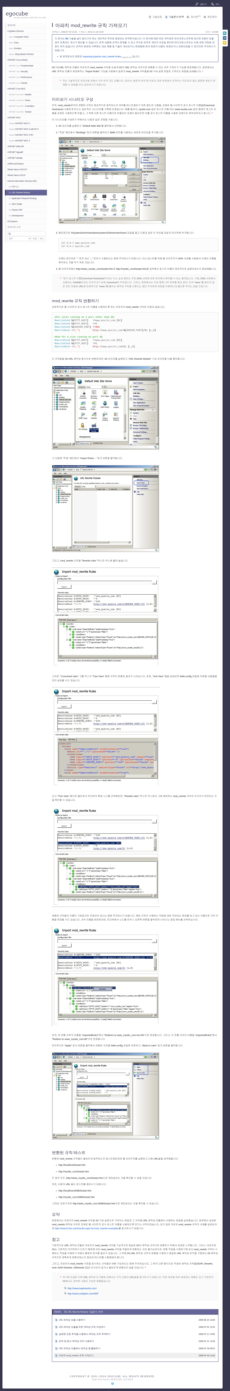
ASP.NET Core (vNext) (17, 60)
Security (18, 71)
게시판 (195, 16)
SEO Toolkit (15, 204)
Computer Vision (19, 37)
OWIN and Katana (15, 163)
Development (16, 215)
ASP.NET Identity (14, 158)
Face (13, 42)
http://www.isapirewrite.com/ (82, 1288)
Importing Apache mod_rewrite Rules (102, 56)
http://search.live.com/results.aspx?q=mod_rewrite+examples (87, 1228)
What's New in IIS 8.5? (17, 169)
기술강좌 (157, 16)
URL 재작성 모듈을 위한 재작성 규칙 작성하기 (82, 1326)
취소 (42, 239)
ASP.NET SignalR (15, 152)
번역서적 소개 (13, 227)
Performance (20, 77)
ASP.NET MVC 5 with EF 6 (24, 129)
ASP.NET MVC (14, 117)
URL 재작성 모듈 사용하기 (72, 1319)
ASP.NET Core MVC (16, 88)
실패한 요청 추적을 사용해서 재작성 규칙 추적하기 (85, 1333)
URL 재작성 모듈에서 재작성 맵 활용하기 (79, 1348)
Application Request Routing (22, 198)
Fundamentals (21, 65)
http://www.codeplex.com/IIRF (83, 1293)
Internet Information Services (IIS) (22, 181)
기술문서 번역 (176, 16)
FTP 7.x (13, 187)
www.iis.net (127, 57)
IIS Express (12, 221)
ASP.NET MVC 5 (19, 123)
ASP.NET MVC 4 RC (21, 135)
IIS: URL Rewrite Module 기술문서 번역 (83, 1311)
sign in (201, 3)
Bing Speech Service (21, 54)
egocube (17, 13)
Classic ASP (15, 210)
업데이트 (11, 25)
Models (20, 94)
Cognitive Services (15, 31)
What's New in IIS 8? (16, 175)
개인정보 (212, 16)
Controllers (21, 106)
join (215, 3)
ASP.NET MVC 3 (19, 140)
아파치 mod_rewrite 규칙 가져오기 (76, 1355)
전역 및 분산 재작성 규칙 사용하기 (76, 1341)
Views (19, 100)
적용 (35, 239)
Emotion (15, 48)
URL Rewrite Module (19, 192)
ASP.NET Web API (15, 146)
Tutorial (18, 83)
